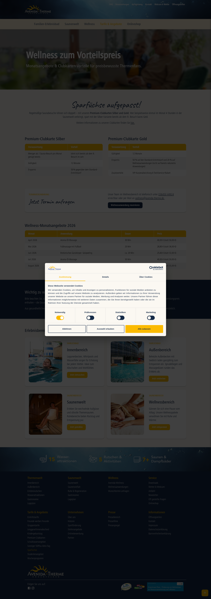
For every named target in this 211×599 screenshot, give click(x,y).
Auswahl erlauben (105, 329)
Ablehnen (66, 329)
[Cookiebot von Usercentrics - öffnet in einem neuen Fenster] (151, 268)
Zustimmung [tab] (65, 277)
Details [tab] (105, 277)
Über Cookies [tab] (145, 277)
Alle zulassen (144, 329)
